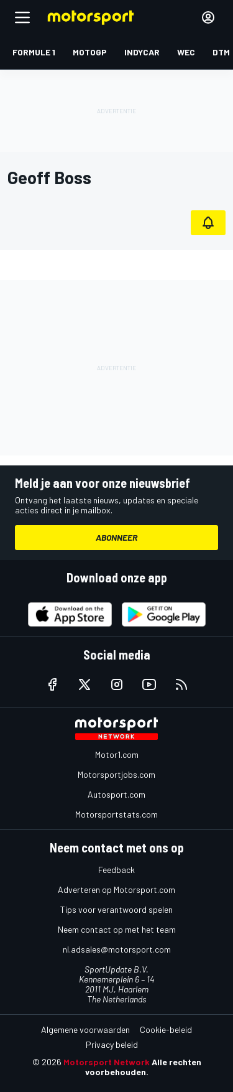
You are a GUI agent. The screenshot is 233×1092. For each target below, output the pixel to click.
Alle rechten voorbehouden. (143, 1067)
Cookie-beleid (166, 1029)
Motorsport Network (106, 1062)
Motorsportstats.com (116, 814)
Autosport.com (116, 794)
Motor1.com (117, 754)
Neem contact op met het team (117, 929)
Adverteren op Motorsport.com (116, 889)
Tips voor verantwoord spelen (116, 909)
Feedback (116, 869)
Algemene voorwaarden (85, 1029)
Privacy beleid (112, 1044)
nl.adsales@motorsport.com (117, 949)
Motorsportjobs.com (116, 774)
